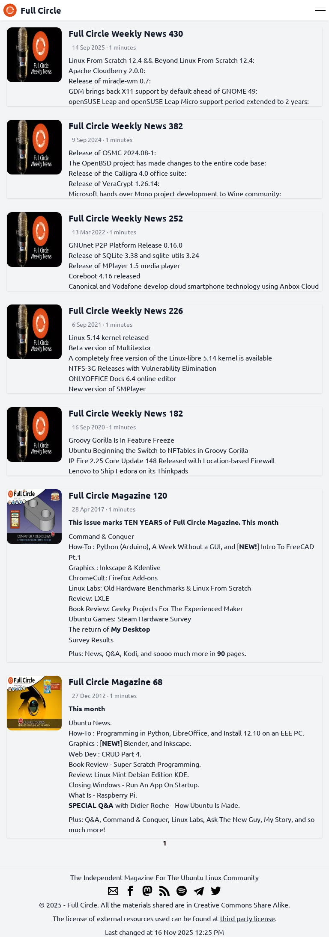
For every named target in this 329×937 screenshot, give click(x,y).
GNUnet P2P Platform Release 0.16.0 (125, 244)
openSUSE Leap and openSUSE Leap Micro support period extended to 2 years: (189, 101)
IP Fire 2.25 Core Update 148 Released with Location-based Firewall (172, 460)
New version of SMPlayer (107, 388)
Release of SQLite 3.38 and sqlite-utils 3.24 (134, 255)
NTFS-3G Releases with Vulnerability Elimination (142, 368)
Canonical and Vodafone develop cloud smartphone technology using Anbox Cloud (194, 285)
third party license (247, 918)
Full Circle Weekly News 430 (126, 33)
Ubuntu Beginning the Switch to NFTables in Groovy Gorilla (158, 450)
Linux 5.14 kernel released (109, 337)
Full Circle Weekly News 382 (126, 125)
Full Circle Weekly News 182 (126, 413)
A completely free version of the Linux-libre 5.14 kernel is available (170, 357)
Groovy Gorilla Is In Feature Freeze (121, 439)
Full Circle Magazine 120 (118, 495)
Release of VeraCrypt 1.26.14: (114, 183)
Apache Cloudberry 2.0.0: (107, 70)
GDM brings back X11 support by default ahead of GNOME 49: (163, 90)
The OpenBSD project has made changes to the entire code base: (167, 162)
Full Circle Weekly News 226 (126, 310)
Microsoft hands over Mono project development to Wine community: (175, 193)
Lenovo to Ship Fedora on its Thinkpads (128, 470)
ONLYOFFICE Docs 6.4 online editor (122, 378)
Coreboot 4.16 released (104, 275)
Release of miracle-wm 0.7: (110, 80)
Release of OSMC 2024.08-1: (112, 152)
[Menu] (320, 10)
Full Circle (32, 10)
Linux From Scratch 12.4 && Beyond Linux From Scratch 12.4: (161, 60)
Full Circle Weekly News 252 (126, 218)
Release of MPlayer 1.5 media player (124, 265)
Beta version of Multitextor (110, 347)
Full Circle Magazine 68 (115, 681)
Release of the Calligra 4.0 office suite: (127, 172)
